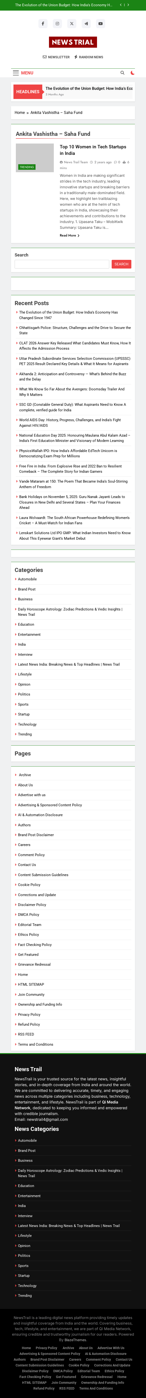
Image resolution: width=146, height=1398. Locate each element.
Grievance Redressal (34, 964)
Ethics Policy (28, 934)
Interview (25, 654)
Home (23, 974)
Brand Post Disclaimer (36, 835)
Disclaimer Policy (32, 905)
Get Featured (28, 954)
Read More (69, 235)
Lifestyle (25, 674)
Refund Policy (29, 1024)
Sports (23, 704)
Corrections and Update (37, 895)
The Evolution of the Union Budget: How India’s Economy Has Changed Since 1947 (64, 5)
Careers (24, 845)
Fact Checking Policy (35, 945)
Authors (24, 825)
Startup (24, 714)
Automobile (27, 579)
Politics (24, 694)
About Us (25, 785)
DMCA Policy (28, 914)
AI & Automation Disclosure (40, 815)
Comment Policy (31, 855)
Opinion (24, 684)
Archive (24, 775)
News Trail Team (76, 162)
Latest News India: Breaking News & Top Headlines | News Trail (69, 664)
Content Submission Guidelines (43, 875)
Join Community (31, 994)
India (22, 644)
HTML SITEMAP (31, 984)
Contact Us (27, 865)
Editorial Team (29, 925)
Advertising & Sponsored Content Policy (50, 805)
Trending (27, 167)
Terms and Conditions (35, 1044)
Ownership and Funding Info (40, 1004)
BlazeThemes (75, 1340)
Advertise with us (32, 795)
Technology (27, 724)
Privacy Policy (29, 1014)
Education (26, 624)
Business (25, 599)
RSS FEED (26, 1034)
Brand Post (27, 589)
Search (21, 254)
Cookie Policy (29, 885)
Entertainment (29, 634)
